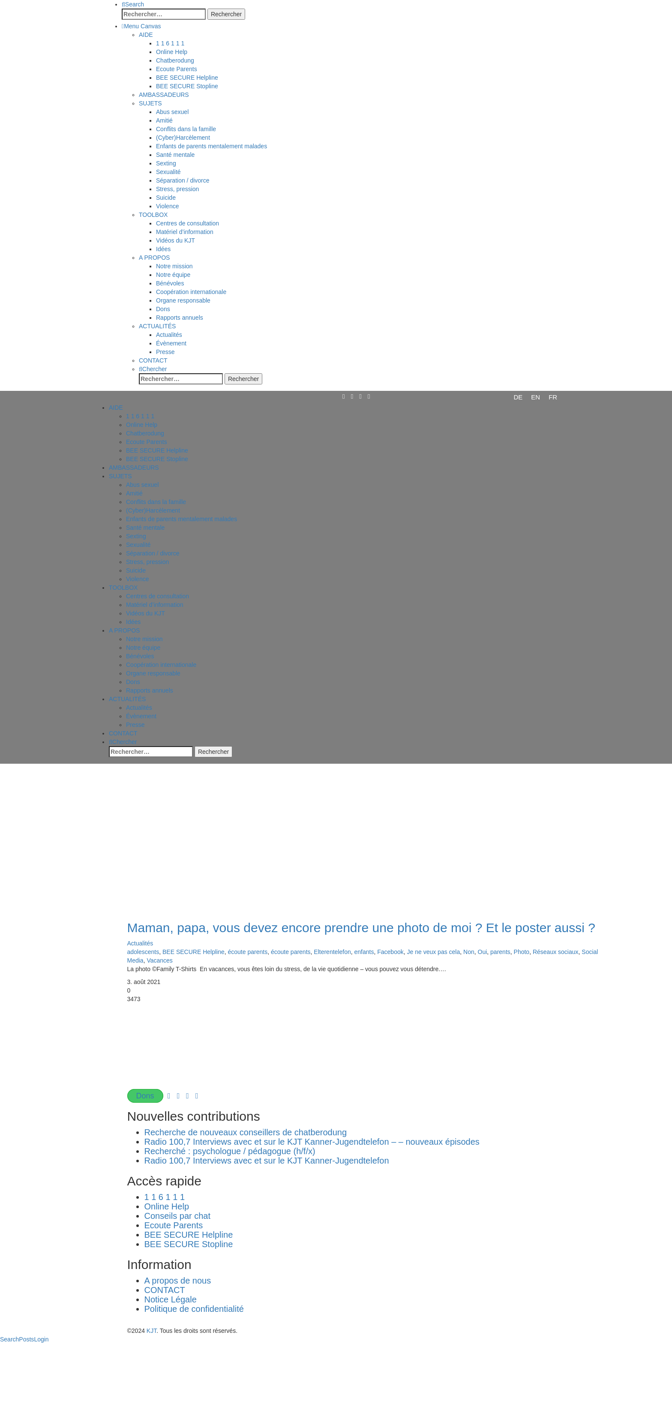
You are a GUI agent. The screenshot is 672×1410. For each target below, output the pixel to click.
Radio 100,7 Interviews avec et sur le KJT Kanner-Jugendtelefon (266, 1160)
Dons (145, 1096)
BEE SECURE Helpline (193, 951)
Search (9, 1339)
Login (41, 1339)
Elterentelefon (332, 951)
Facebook (390, 951)
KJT (151, 1330)
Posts (26, 1339)
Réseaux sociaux (556, 951)
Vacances (159, 960)
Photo (522, 951)
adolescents (143, 951)
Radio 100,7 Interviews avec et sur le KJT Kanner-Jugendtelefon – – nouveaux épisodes (312, 1141)
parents (500, 951)
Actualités (140, 943)
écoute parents (248, 951)
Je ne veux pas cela (433, 951)
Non (468, 951)
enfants (364, 951)
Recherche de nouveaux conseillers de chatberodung (249, 1132)
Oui (482, 951)
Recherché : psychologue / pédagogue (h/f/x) (229, 1151)
